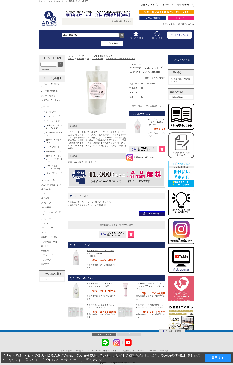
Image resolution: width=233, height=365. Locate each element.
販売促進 (45, 250)
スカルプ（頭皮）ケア (51, 185)
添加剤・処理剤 (48, 95)
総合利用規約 (66, 351)
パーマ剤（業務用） (50, 91)
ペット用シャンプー (54, 174)
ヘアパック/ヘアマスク (54, 133)
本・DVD (45, 246)
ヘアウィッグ (47, 255)
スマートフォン (104, 334)
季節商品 (45, 264)
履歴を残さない (179, 97)
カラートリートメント (54, 141)
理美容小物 (46, 189)
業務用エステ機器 (49, 237)
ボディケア (46, 219)
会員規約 (79, 351)
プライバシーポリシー (60, 360)
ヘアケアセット (53, 147)
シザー (44, 194)
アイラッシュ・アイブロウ (51, 213)
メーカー (45, 279)
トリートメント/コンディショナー (54, 126)
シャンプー (51, 112)
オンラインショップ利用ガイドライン (103, 351)
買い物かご (178, 72)
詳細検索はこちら (50, 69)
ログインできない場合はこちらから (178, 24)
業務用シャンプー (54, 151)
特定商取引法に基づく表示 (133, 351)
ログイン (93, 205)
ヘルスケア (46, 260)
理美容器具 (46, 198)
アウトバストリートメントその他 (54, 167)
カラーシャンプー (54, 116)
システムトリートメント (51, 101)
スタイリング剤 (48, 180)
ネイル (44, 233)
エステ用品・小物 (49, 242)
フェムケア (46, 223)
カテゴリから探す (52, 78)
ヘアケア (45, 107)
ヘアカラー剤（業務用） (50, 85)
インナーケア (47, 228)
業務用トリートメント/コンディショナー (54, 159)
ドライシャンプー (54, 121)
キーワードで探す (52, 58)
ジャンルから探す (52, 273)
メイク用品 (46, 207)
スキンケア (46, 203)
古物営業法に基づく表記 (158, 351)
